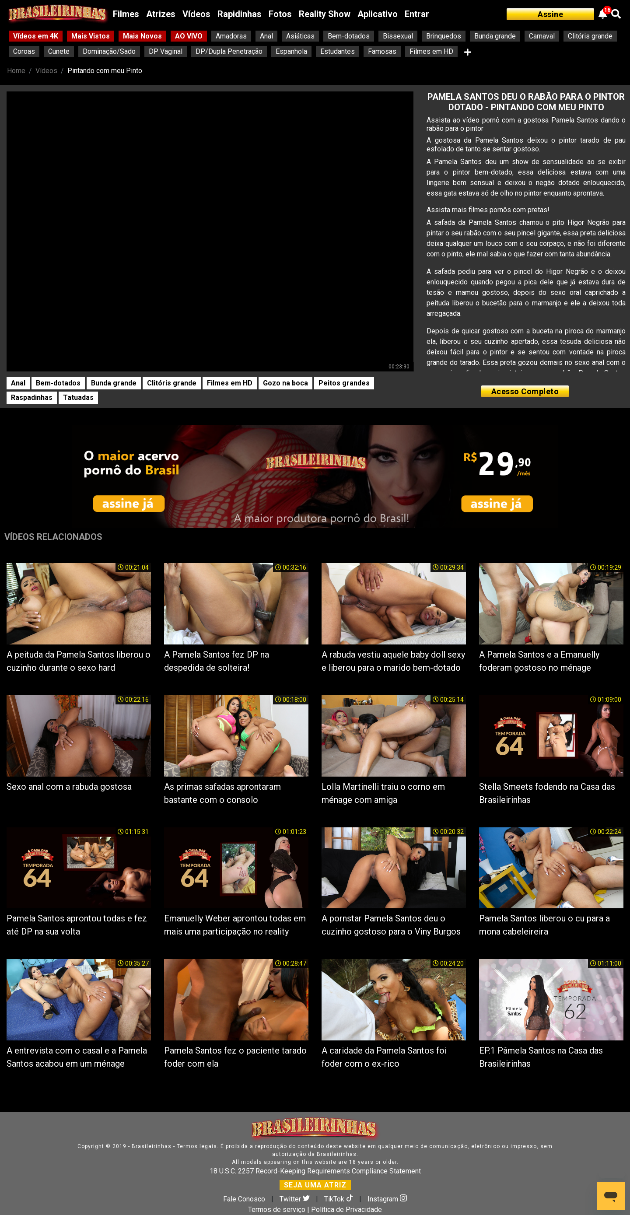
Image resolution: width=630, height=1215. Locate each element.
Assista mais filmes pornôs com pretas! (488, 210)
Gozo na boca (285, 383)
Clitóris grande (590, 36)
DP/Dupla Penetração (229, 51)
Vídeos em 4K (35, 36)
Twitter (296, 1199)
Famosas (382, 51)
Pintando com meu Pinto (104, 71)
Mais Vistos (90, 36)
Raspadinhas (31, 397)
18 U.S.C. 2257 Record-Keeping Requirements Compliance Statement (315, 1171)
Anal (266, 36)
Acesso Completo (525, 391)
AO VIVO (189, 36)
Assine (550, 14)
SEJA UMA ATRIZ (315, 1185)
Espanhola (291, 51)
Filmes (126, 14)
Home (16, 71)
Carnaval (542, 36)
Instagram (387, 1199)
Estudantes (337, 51)
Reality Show (324, 14)
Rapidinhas (239, 14)
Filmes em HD (431, 51)
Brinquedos (443, 36)
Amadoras (231, 36)
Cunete (59, 51)
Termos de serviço (276, 1209)
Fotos (280, 14)
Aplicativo (377, 14)
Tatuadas (78, 397)
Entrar (417, 14)
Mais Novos (142, 36)
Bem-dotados (349, 36)
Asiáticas (300, 36)
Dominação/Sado (109, 51)
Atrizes (160, 14)
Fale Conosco (244, 1199)
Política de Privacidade (346, 1209)
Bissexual (398, 36)
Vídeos (196, 14)
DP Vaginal (165, 51)
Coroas (24, 51)
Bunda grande (495, 36)
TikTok (339, 1199)
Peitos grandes (344, 383)
